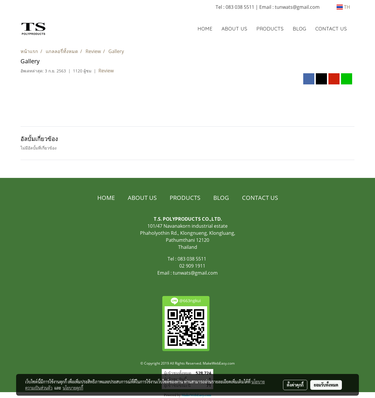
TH (343, 7)
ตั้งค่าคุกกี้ (295, 384)
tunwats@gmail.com (195, 273)
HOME (204, 28)
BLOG (299, 28)
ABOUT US (234, 28)
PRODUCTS (270, 28)
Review (106, 70)
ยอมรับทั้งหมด (326, 384)
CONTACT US (331, 28)
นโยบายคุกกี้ (73, 387)
